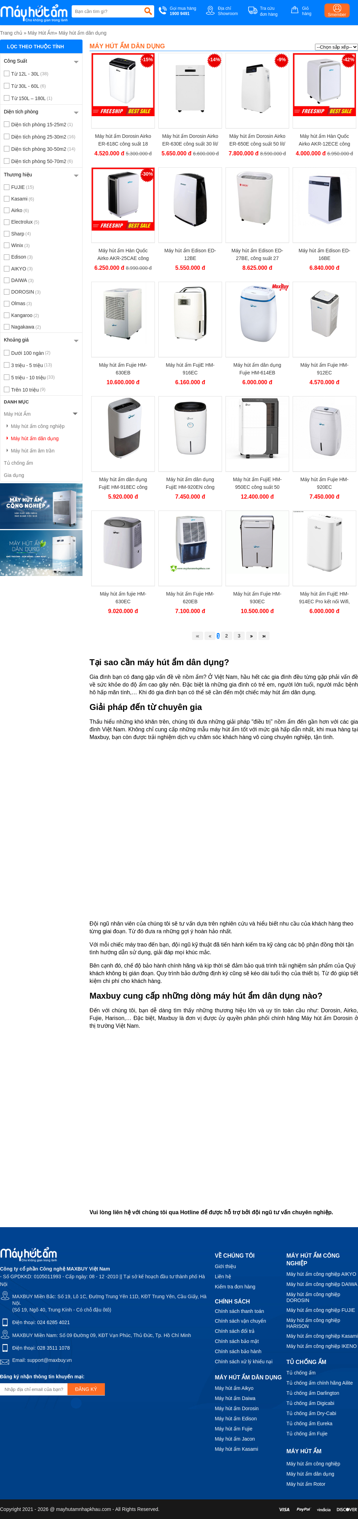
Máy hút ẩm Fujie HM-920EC (324, 483)
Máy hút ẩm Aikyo (234, 1388)
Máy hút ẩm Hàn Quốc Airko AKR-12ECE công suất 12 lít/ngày (324, 140)
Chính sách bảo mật (237, 1341)
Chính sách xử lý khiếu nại (243, 1361)
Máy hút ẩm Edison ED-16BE (324, 254)
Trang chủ (11, 33)
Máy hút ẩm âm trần (29, 450)
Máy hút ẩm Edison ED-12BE (190, 254)
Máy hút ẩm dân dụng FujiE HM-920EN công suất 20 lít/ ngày (190, 483)
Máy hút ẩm (303, 1451)
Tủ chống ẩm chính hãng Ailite (319, 1383)
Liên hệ (223, 1276)
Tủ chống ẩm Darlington (312, 1393)
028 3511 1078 (53, 1348)
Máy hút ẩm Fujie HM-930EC (257, 597)
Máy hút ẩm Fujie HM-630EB (123, 368)
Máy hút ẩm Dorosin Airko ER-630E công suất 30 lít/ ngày (190, 140)
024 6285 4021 (53, 1322)
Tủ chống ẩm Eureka (309, 1423)
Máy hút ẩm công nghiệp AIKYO (321, 1274)
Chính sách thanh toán (239, 1311)
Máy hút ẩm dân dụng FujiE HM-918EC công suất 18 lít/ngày (123, 483)
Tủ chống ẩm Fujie (307, 1433)
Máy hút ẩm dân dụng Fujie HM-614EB (257, 368)
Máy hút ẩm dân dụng (83, 33)
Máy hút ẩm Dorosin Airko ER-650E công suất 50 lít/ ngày (257, 140)
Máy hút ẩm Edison (236, 1418)
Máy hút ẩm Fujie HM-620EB (190, 597)
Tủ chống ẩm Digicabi (310, 1403)
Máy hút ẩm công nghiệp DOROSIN (313, 1297)
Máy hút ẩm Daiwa (235, 1398)
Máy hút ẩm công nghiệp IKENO (321, 1346)
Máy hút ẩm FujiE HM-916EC (190, 368)
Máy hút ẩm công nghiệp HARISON (313, 1323)
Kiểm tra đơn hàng (235, 1286)
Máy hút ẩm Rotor (305, 1484)
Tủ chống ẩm (18, 463)
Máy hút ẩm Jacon (235, 1439)
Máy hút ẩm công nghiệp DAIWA (321, 1284)
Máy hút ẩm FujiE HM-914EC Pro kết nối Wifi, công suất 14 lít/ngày (324, 598)
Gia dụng (14, 475)
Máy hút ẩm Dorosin (236, 1408)
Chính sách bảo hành (238, 1351)
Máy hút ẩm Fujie (233, 1429)
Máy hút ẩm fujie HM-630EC (123, 597)
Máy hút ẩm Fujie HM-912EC (324, 368)
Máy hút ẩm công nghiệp (34, 426)
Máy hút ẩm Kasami (236, 1449)
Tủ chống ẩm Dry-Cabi (311, 1413)
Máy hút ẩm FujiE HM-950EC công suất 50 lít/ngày (257, 483)
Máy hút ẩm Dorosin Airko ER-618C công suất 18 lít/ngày (123, 140)
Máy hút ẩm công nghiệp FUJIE (320, 1310)
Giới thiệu (225, 1266)
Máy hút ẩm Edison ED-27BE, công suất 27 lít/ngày (257, 254)
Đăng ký (86, 1389)
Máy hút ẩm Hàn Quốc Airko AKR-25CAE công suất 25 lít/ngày (123, 254)
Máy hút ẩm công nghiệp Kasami (322, 1336)
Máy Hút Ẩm (41, 33)
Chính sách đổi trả (235, 1331)
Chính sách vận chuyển (240, 1321)
